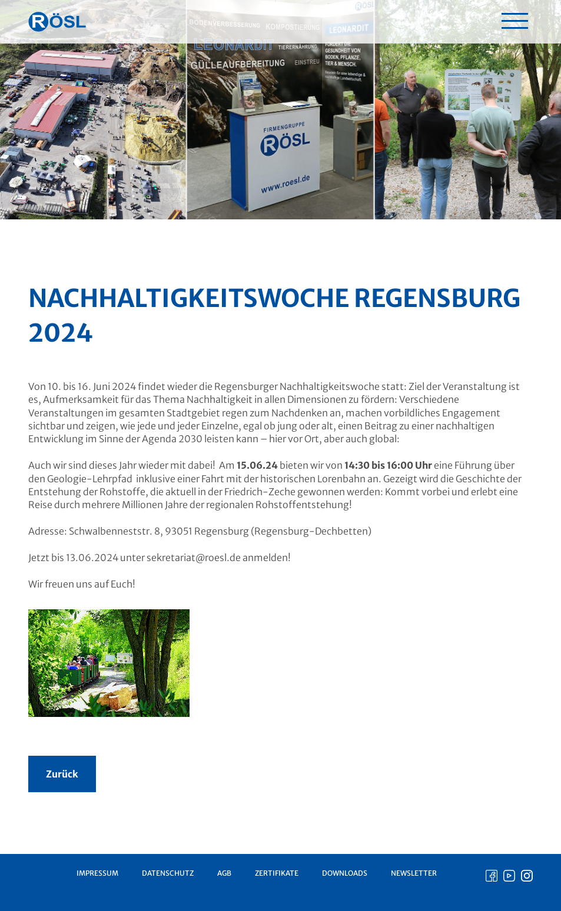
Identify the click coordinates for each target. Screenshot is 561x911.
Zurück (62, 774)
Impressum (97, 873)
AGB (224, 873)
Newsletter (414, 873)
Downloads (344, 873)
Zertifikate (276, 873)
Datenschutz (168, 873)
